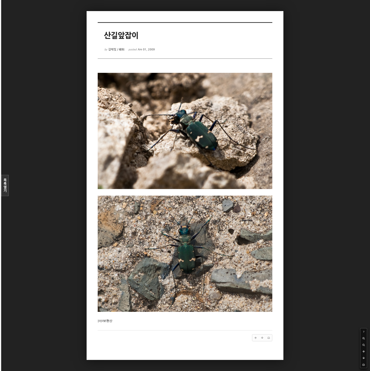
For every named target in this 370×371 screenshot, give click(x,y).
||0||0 (100, 320)
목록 (5, 185)
